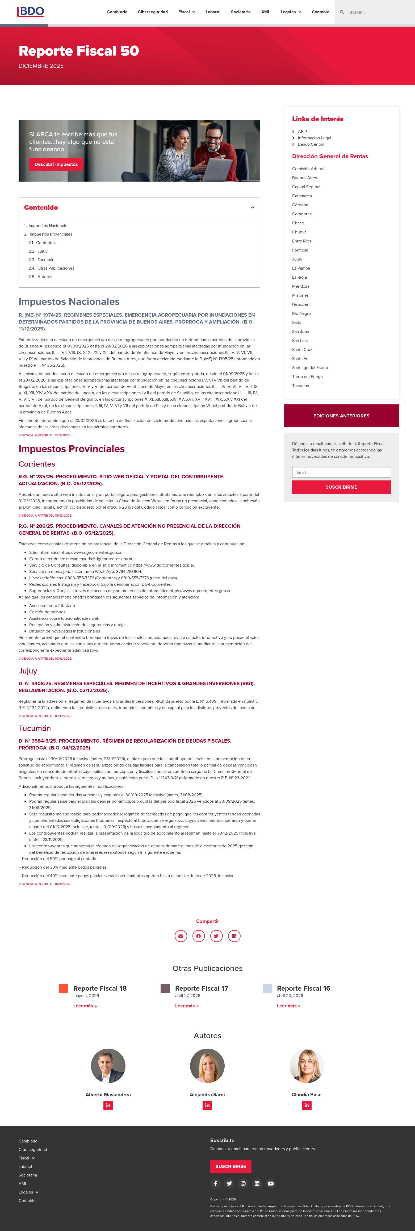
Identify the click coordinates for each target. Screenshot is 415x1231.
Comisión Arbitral (308, 169)
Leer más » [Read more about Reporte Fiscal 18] (85, 1005)
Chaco (298, 223)
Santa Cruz (302, 349)
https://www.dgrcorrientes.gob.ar (200, 591)
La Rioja (299, 277)
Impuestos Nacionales (49, 226)
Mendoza (300, 286)
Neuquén (300, 304)
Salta (296, 322)
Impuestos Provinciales (51, 234)
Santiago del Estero (310, 368)
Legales (291, 12)
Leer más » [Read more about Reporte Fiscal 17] (187, 1005)
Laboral (213, 12)
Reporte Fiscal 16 (303, 988)
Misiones (300, 295)
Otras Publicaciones (55, 268)
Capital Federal (306, 187)
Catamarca (302, 196)
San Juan (300, 331)
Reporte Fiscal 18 (100, 988)
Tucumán (46, 260)
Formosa (300, 250)
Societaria (241, 12)
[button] (253, 207)
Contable (320, 12)
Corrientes (46, 243)
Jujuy (42, 251)
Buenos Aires (304, 178)
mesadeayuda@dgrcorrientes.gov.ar (99, 559)
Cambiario (117, 12)
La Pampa (301, 268)
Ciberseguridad (153, 12)
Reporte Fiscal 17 (201, 988)
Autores (44, 277)
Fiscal (186, 12)
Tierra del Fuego (307, 377)
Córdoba (300, 205)
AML (265, 12)
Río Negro (301, 313)
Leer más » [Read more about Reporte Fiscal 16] (288, 1005)
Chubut (299, 232)
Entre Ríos (301, 241)
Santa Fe (300, 358)
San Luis (300, 340)
